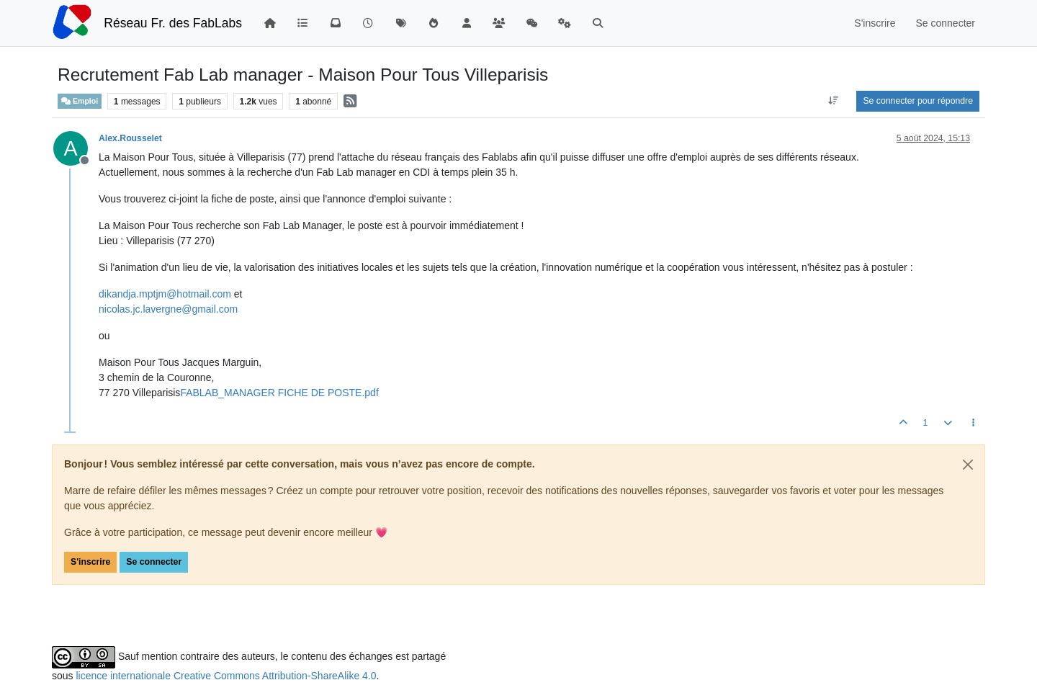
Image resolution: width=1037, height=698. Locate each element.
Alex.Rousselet (130, 138)
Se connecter (153, 562)
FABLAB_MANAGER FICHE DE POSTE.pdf (279, 392)
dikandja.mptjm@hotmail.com (165, 294)
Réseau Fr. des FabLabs (173, 23)
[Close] (967, 464)
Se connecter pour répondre (918, 101)
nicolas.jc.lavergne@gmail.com (168, 309)
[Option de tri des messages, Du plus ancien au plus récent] (833, 101)
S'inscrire (90, 562)
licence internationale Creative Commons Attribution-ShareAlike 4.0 (226, 675)
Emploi (79, 101)
